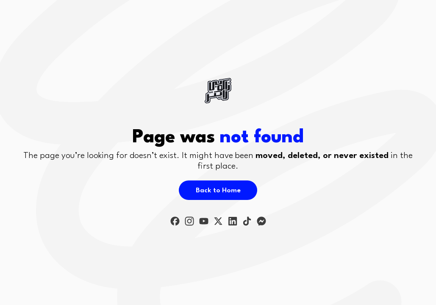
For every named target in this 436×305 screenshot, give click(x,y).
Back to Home (218, 190)
